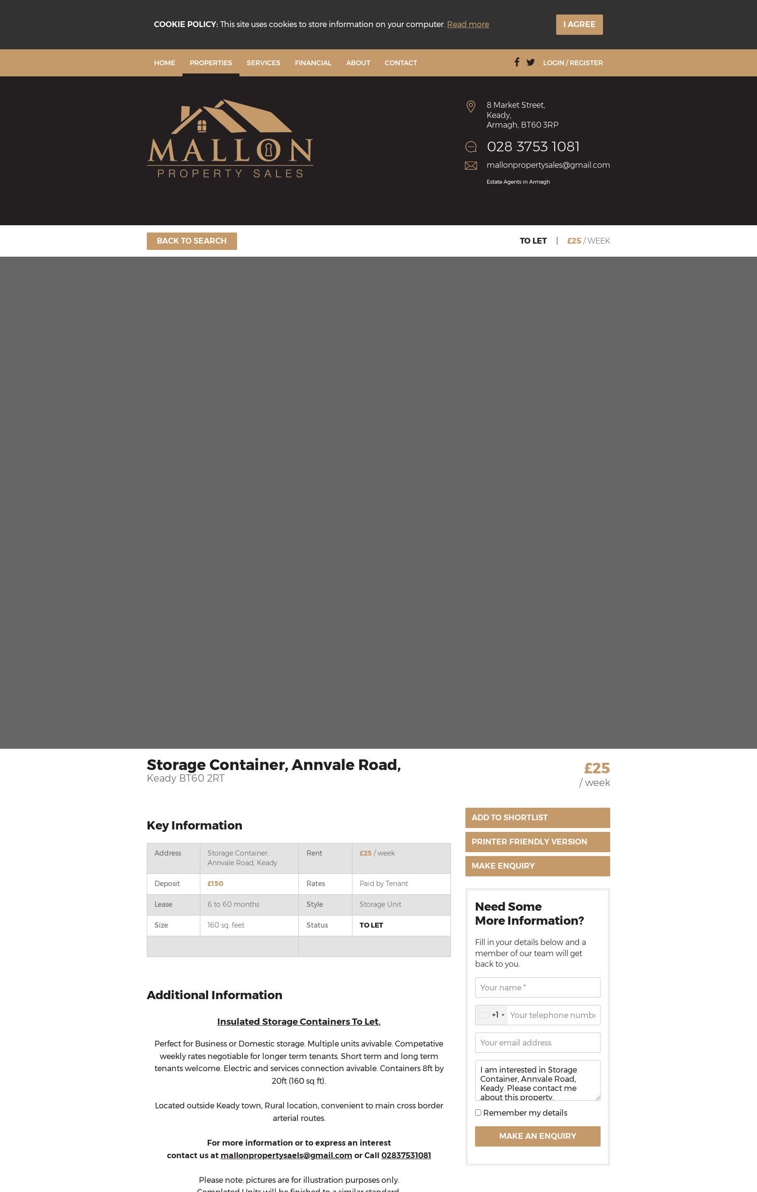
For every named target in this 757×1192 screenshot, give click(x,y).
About (358, 62)
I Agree (579, 24)
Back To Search (192, 241)
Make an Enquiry (537, 1136)
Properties (211, 62)
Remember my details (524, 1113)
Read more (468, 24)
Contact (401, 62)
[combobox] (491, 1015)
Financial (313, 62)
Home (164, 62)
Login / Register (573, 62)
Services (263, 62)
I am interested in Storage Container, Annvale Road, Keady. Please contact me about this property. (538, 1080)
